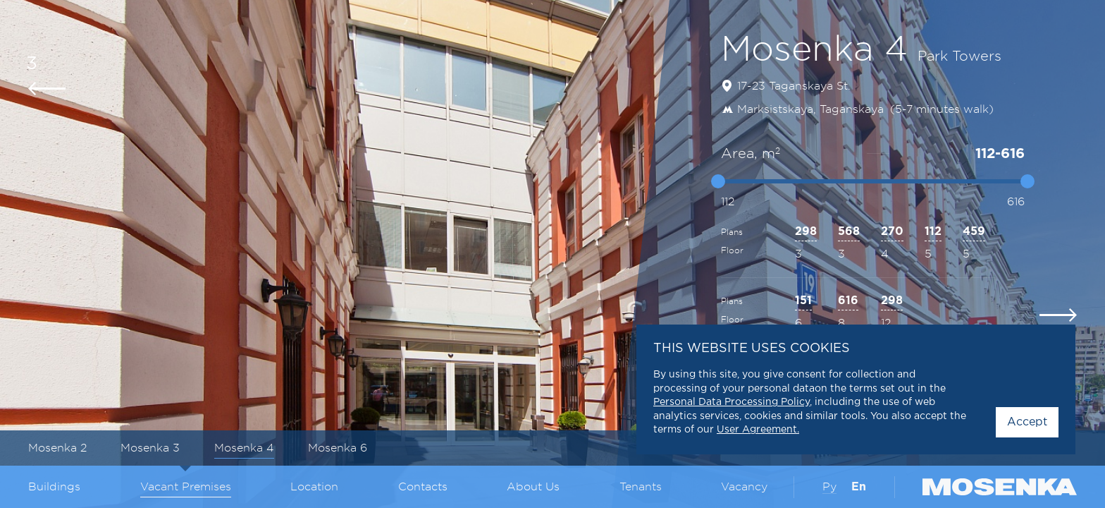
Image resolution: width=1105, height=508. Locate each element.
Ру (829, 486)
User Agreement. (758, 429)
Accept (1027, 422)
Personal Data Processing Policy (731, 402)
